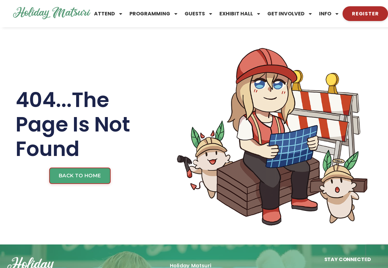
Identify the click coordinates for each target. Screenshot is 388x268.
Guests (199, 13)
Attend (108, 13)
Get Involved (290, 13)
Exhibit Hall (240, 13)
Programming (153, 13)
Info (329, 13)
